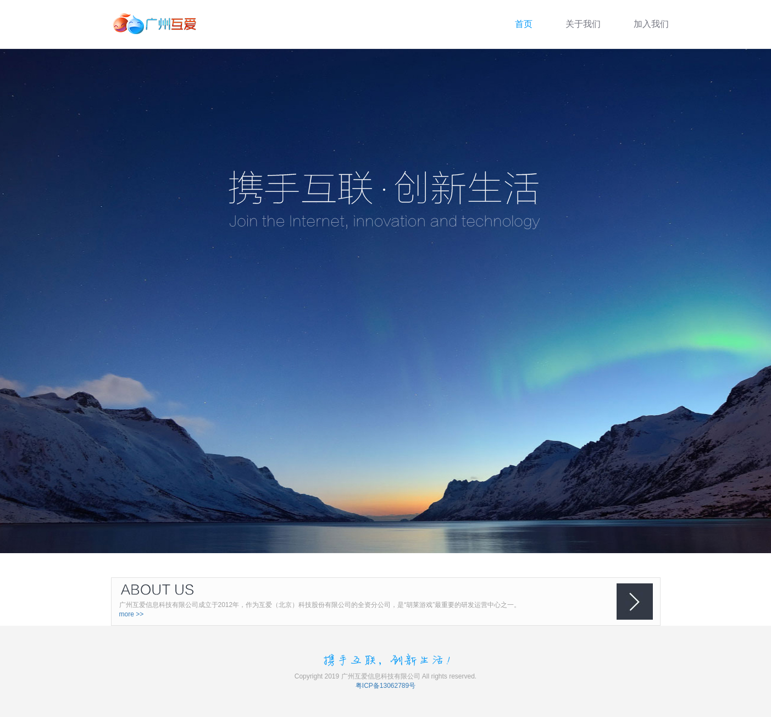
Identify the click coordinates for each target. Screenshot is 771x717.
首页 (524, 24)
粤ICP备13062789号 (385, 686)
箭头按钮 (635, 601)
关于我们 (583, 24)
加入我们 (651, 24)
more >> (131, 614)
